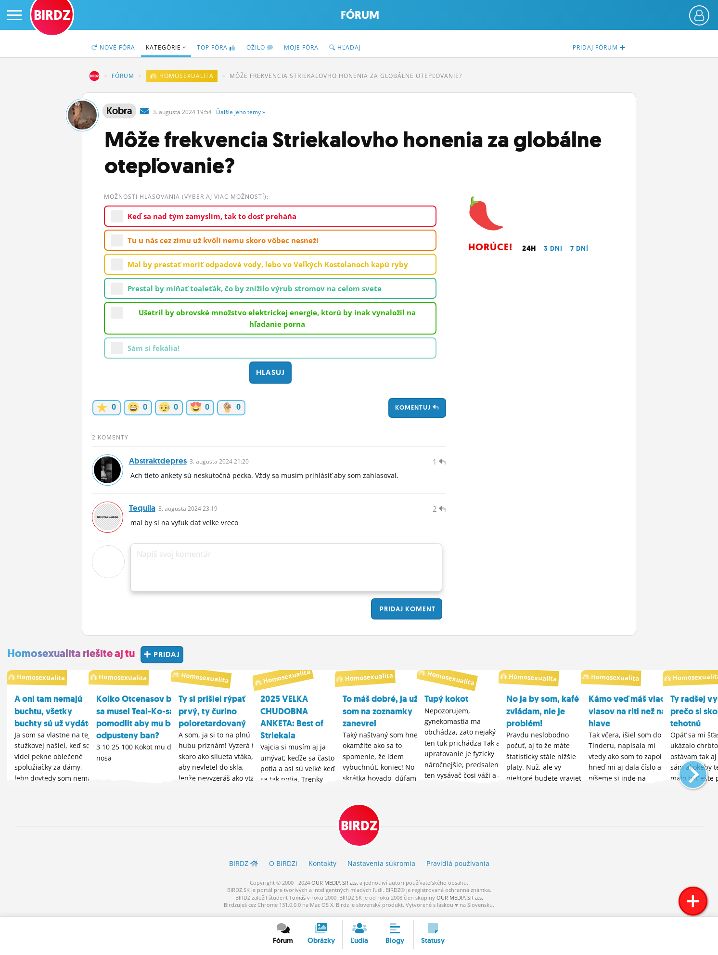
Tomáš (297, 900)
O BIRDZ (283, 866)
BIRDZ (94, 76)
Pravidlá (457, 866)
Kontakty (322, 866)
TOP (216, 47)
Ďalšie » (240, 112)
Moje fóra (301, 47)
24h (529, 248)
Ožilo (259, 47)
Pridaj (407, 611)
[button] (685, 773)
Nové (113, 47)
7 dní (579, 248)
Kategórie (166, 47)
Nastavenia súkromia (381, 866)
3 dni (553, 248)
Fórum (360, 15)
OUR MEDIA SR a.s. (334, 885)
